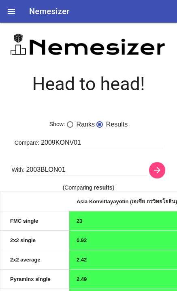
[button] (11, 11)
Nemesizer (49, 11)
